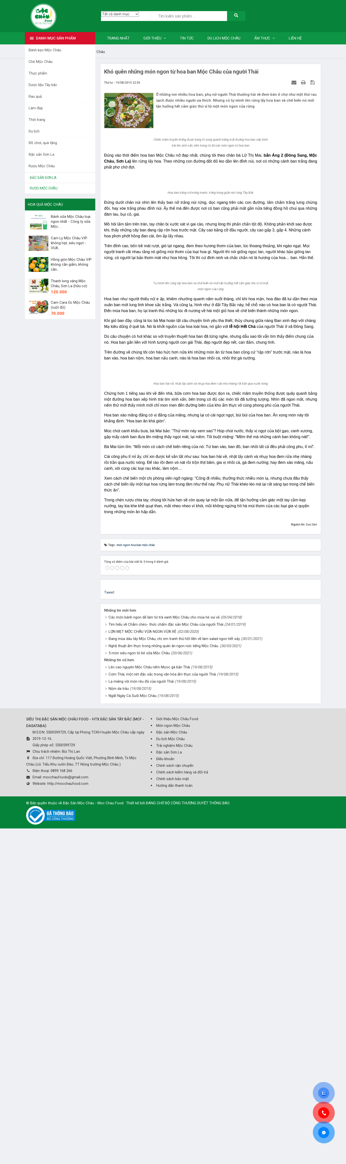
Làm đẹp (36, 108)
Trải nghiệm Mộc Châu (174, 1087)
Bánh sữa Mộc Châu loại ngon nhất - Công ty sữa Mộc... (70, 221)
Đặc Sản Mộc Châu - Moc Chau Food (93, 1144)
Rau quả (35, 96)
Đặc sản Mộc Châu (171, 1073)
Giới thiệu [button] (154, 38)
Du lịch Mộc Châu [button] (224, 38)
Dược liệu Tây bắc (43, 85)
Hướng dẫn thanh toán (174, 1127)
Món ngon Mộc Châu (173, 1067)
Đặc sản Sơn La (41, 154)
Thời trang (37, 119)
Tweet (109, 933)
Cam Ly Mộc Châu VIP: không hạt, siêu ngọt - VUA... (69, 243)
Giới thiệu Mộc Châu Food (177, 1060)
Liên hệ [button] (295, 38)
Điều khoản (165, 1100)
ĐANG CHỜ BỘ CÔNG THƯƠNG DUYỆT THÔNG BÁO (187, 1144)
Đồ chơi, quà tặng (43, 143)
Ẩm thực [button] (264, 38)
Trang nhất (118, 38)
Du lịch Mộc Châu (170, 1080)
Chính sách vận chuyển (174, 1107)
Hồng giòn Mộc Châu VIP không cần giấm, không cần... (71, 264)
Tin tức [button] (187, 38)
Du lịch (34, 131)
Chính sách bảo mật (172, 1120)
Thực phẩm (38, 73)
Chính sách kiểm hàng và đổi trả (182, 1113)
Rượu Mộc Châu (42, 166)
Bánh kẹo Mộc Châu (45, 50)
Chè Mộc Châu (41, 61)
